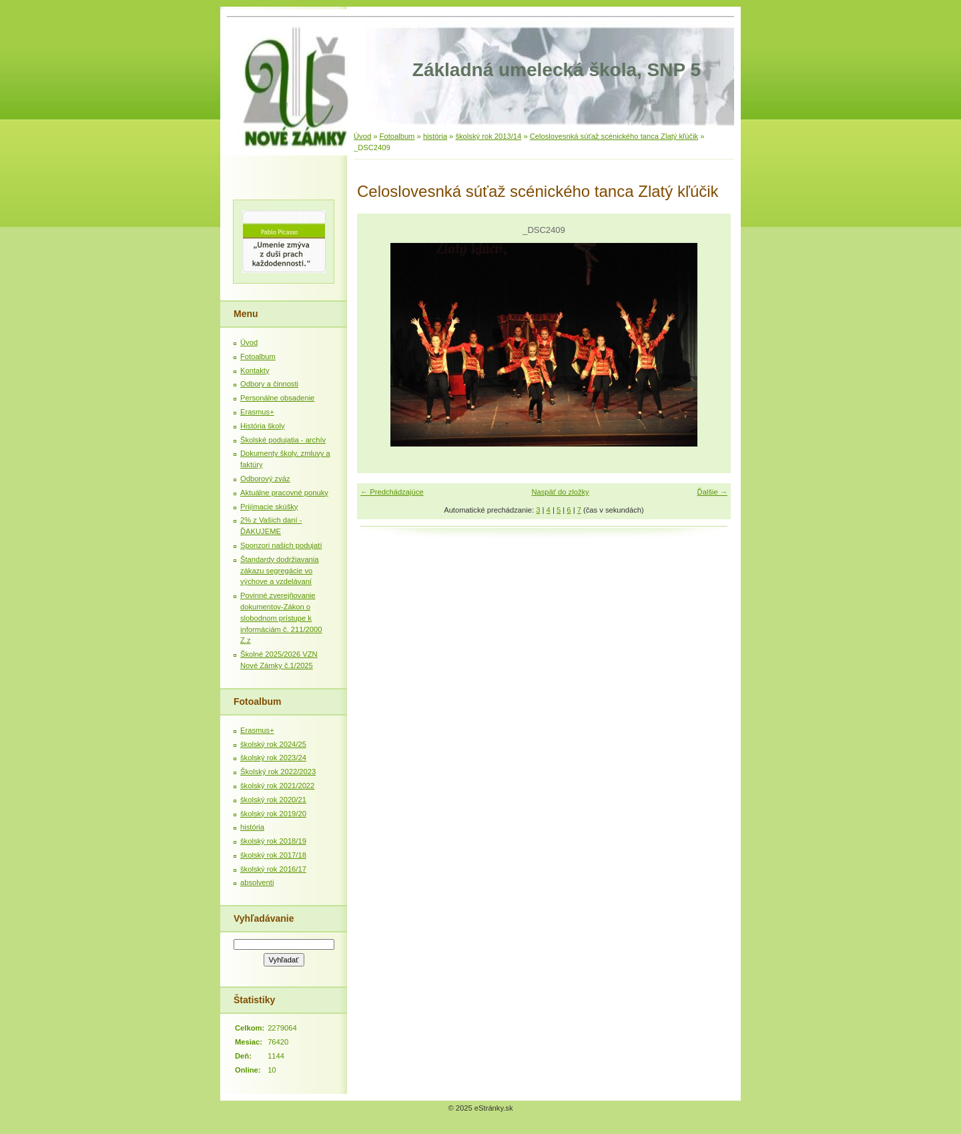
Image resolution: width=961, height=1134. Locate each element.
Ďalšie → (712, 492)
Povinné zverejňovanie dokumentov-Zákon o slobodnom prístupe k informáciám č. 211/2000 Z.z (281, 617)
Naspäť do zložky (560, 492)
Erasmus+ (257, 412)
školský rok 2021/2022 (277, 786)
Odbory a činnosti (269, 384)
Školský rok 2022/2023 (278, 772)
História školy (262, 426)
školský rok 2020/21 (273, 800)
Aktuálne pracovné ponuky (284, 493)
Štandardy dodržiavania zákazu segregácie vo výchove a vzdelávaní (279, 570)
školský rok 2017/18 (273, 855)
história (435, 136)
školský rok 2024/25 (273, 744)
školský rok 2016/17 (273, 869)
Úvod (362, 136)
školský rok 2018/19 (273, 841)
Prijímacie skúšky (269, 507)
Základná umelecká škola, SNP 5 (556, 69)
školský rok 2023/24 (273, 758)
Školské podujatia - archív (283, 440)
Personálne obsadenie (277, 398)
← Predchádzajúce (392, 492)
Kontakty (255, 370)
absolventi (257, 882)
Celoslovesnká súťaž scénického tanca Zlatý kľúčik (614, 136)
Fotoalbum (397, 136)
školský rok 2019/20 (273, 814)
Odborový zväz (265, 479)
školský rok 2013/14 (488, 136)
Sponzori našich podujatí (281, 545)
